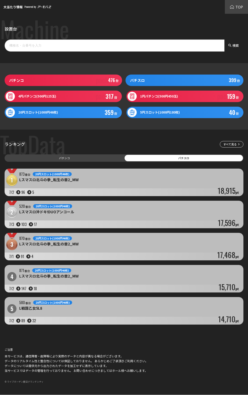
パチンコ (64, 158)
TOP (236, 7)
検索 (233, 45)
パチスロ (183, 158)
